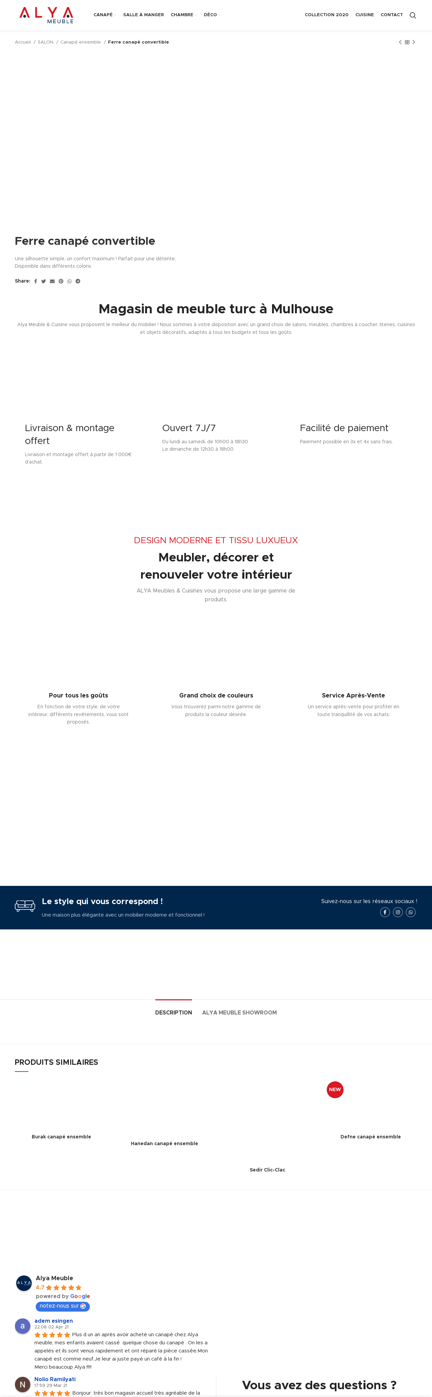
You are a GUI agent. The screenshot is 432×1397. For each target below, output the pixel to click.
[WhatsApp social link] (69, 281)
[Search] (413, 15)
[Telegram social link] (78, 281)
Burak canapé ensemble (61, 1137)
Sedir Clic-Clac (267, 1170)
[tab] (173, 1009)
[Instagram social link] (398, 912)
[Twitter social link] (43, 281)
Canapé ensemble (81, 42)
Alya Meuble (54, 1278)
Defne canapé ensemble (371, 1137)
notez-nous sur (63, 1306)
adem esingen (53, 1321)
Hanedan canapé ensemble (164, 1143)
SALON (46, 42)
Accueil (23, 42)
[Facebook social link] (35, 281)
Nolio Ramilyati (55, 1379)
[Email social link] (52, 281)
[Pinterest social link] (61, 281)
